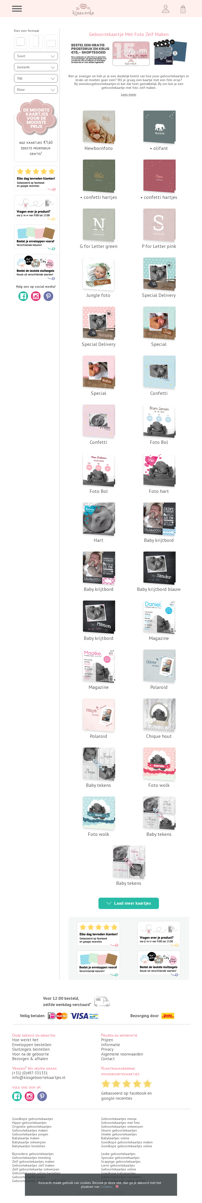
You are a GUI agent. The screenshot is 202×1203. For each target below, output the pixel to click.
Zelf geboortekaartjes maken (33, 1161)
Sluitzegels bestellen (31, 1049)
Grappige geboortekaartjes (121, 1161)
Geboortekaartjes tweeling (31, 1157)
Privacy (107, 1049)
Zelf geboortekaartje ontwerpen (35, 1169)
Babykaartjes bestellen (28, 1146)
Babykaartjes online (115, 1138)
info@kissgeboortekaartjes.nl (38, 1077)
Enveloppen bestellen (31, 1044)
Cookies (106, 1186)
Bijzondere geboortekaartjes (33, 1154)
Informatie (110, 1044)
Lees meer (128, 94)
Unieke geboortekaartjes (119, 1134)
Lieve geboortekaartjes (118, 1165)
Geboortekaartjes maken (30, 1130)
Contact (108, 1058)
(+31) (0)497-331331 (30, 1073)
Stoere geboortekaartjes (119, 1130)
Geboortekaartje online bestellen (36, 1173)
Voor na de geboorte (30, 1054)
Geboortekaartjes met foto (120, 1122)
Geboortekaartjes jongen (30, 1134)
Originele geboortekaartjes (32, 1126)
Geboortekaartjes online (118, 1169)
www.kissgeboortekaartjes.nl (99, 84)
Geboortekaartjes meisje (119, 1119)
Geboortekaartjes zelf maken (33, 1165)
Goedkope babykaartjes (118, 1173)
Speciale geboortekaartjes (120, 1157)
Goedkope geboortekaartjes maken (127, 1142)
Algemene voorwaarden (122, 1054)
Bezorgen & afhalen (30, 1058)
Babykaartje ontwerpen (29, 1142)
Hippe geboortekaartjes (29, 1122)
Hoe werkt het (25, 1039)
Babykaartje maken (25, 1138)
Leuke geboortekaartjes (118, 1154)
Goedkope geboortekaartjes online (126, 1146)
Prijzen (107, 1039)
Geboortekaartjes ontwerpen (122, 1126)
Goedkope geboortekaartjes (32, 1119)
